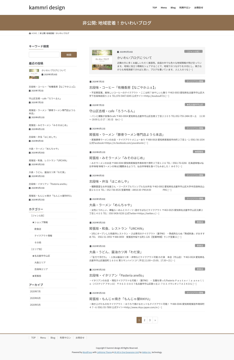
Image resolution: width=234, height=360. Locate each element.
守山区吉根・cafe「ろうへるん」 (113, 111)
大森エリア (40, 262)
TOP (33, 337)
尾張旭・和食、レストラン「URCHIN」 (117, 228)
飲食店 (200, 221)
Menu (43, 337)
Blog (52, 337)
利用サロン (65, 337)
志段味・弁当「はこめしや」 (109, 181)
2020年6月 (35, 298)
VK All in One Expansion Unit (126, 352)
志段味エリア (41, 269)
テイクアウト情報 (195, 81)
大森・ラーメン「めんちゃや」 (111, 204)
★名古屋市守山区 (195, 104)
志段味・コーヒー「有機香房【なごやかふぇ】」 (123, 87)
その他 (37, 242)
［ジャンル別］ (193, 51)
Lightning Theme (104, 352)
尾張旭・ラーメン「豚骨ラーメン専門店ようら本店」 (127, 134)
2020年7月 (35, 291)
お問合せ (80, 337)
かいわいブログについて (134, 57)
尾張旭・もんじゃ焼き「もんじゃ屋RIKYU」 (120, 298)
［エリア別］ (36, 249)
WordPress (87, 352)
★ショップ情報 (40, 222)
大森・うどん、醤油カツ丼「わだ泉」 (116, 252)
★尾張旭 (199, 151)
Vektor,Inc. (146, 352)
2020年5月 (35, 304)
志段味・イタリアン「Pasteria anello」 (117, 275)
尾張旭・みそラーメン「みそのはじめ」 (117, 157)
